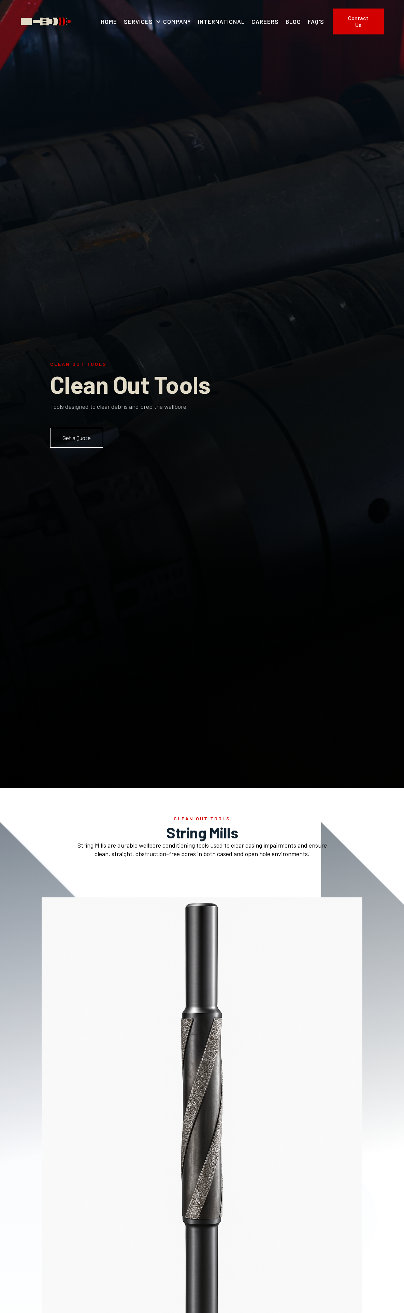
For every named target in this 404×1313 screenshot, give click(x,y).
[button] (140, 21)
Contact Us (358, 21)
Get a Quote (76, 437)
